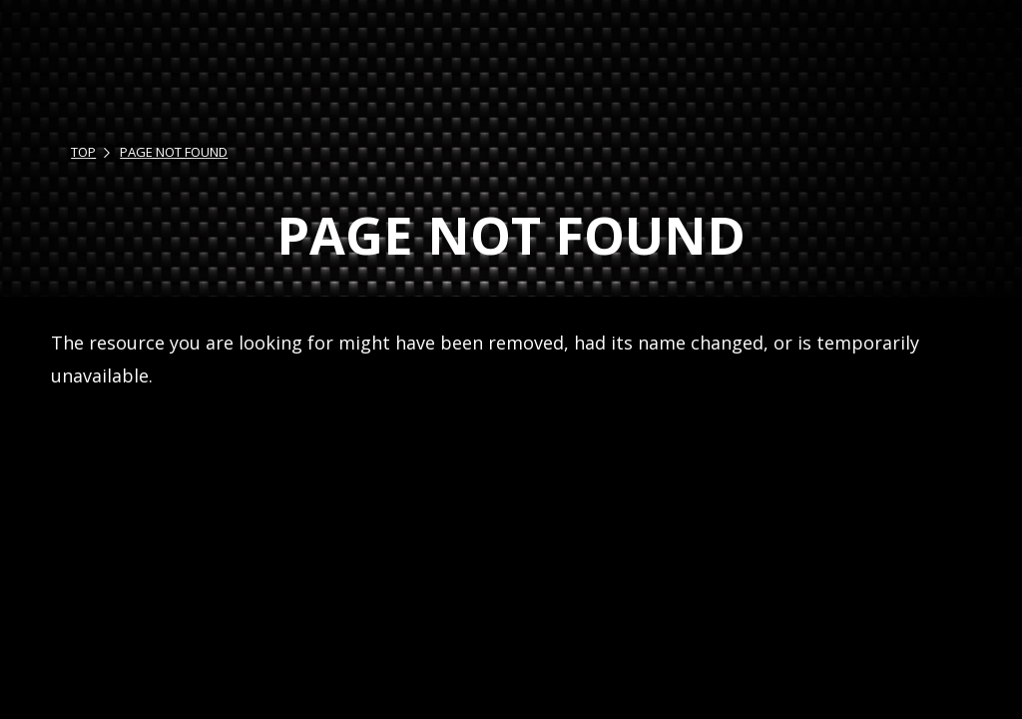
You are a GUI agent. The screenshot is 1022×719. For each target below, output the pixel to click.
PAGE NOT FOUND (174, 152)
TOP (83, 152)
